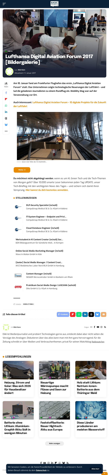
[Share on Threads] (6, 118)
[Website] (90, 328)
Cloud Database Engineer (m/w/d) (42, 228)
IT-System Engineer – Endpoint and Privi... (46, 217)
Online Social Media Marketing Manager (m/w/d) (39, 251)
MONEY (90, 418)
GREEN (10, 51)
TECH (53, 378)
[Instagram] (101, 328)
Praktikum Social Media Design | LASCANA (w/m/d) (51, 285)
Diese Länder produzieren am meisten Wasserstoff (91, 427)
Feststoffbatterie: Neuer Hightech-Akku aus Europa (52, 427)
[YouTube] (97, 328)
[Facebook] (94, 328)
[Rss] (104, 328)
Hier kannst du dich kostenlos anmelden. (47, 190)
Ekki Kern (22, 70)
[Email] (103, 315)
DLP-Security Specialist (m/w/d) (41, 205)
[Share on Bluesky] (6, 125)
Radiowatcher (99, 342)
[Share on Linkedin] (6, 112)
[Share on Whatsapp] (6, 105)
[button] (95, 468)
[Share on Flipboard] (6, 99)
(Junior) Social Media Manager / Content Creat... (39, 262)
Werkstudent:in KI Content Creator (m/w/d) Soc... (39, 240)
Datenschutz (42, 470)
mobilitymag (28, 304)
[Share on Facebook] (6, 93)
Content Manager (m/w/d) (39, 274)
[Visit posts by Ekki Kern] (9, 71)
